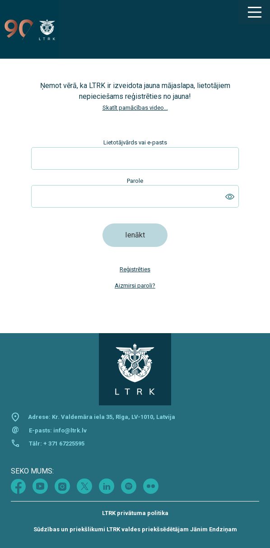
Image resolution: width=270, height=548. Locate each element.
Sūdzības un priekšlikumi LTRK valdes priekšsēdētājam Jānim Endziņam (135, 529)
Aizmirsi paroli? (135, 285)
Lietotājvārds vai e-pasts (135, 142)
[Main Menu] (254, 12)
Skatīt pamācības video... (135, 107)
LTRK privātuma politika (135, 513)
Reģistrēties (135, 269)
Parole (135, 180)
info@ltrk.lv (70, 430)
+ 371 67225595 (63, 443)
